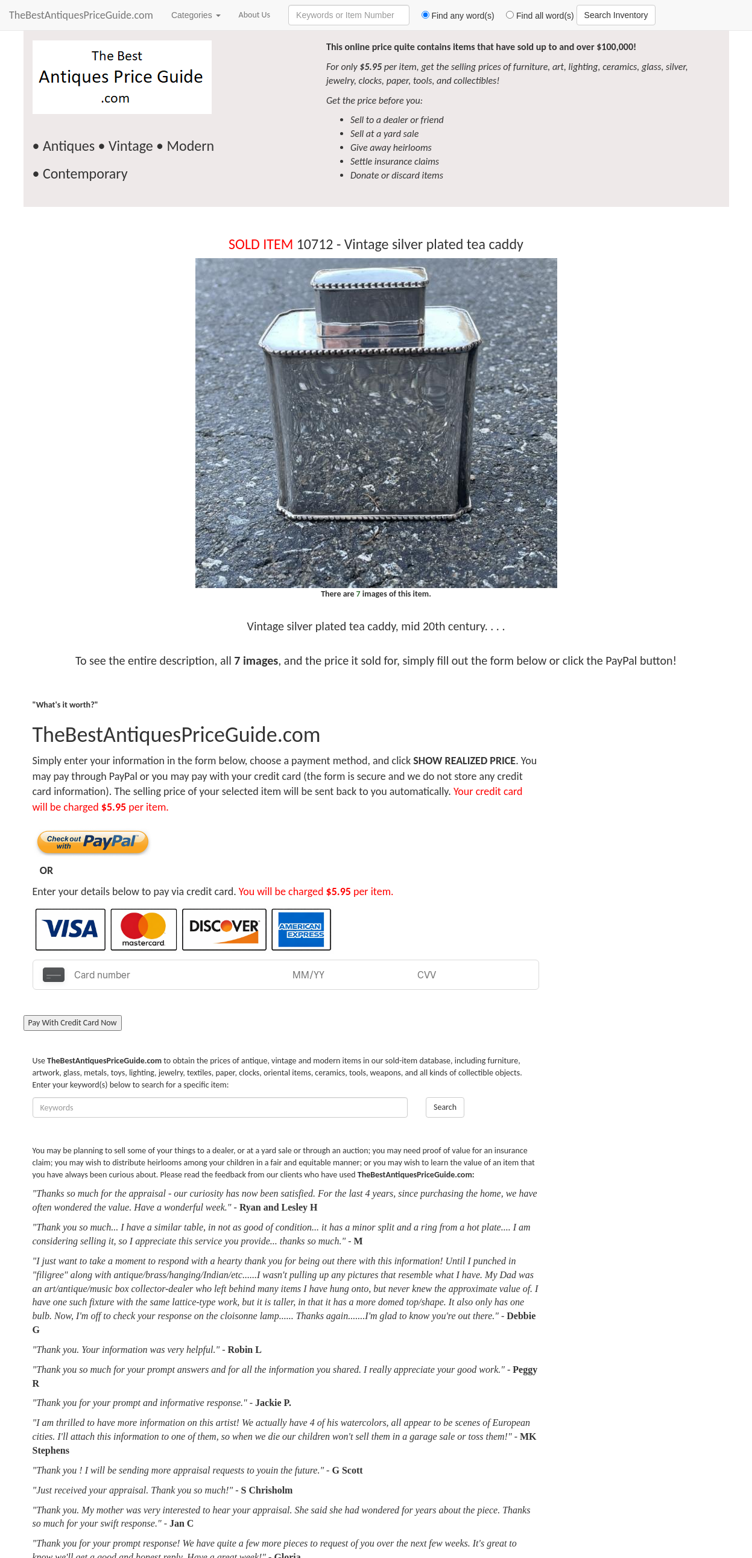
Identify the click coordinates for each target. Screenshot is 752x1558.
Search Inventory (616, 15)
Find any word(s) (453, 16)
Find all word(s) (535, 16)
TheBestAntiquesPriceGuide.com (81, 15)
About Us (255, 15)
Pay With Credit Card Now (72, 1023)
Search (445, 1107)
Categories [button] (196, 15)
